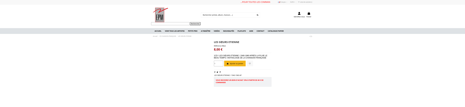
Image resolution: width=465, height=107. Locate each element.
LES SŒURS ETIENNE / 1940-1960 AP (228, 75)
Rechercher (195, 24)
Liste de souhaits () (305, 2)
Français (283, 2)
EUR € (292, 2)
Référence (218, 46)
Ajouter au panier (235, 63)
